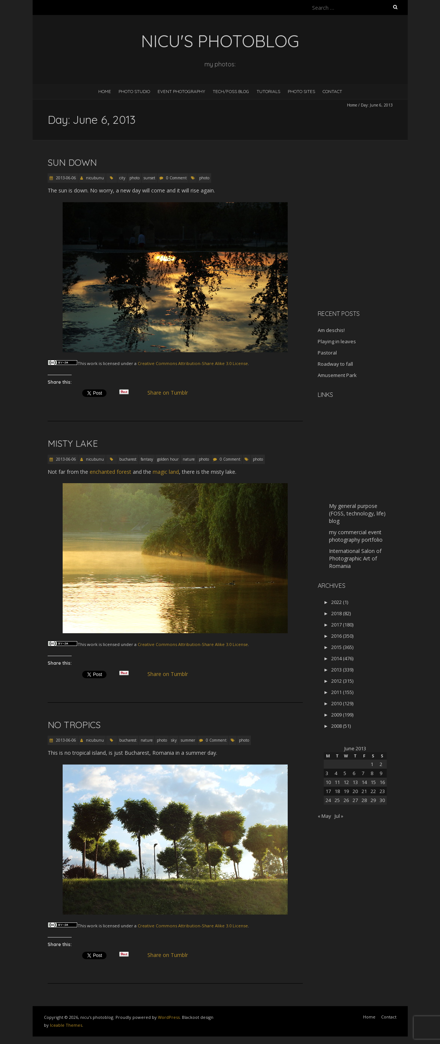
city (122, 177)
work (92, 363)
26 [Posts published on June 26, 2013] (346, 800)
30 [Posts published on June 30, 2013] (382, 800)
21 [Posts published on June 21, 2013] (364, 791)
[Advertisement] (364, 251)
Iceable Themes (66, 1025)
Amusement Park (337, 375)
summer (188, 740)
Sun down (72, 162)
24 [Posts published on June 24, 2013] (328, 800)
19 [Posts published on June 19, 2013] (346, 791)
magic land (166, 471)
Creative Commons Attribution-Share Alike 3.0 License (193, 363)
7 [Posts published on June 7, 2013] (363, 773)
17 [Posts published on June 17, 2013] (328, 791)
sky (174, 740)
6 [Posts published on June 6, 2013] (354, 773)
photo (134, 177)
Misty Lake (73, 443)
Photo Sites (301, 91)
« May (324, 816)
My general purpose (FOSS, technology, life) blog (357, 513)
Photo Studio (134, 91)
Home (104, 91)
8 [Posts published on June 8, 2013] (372, 773)
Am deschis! (331, 330)
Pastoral (327, 352)
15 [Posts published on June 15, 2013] (373, 782)
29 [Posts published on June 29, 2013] (373, 800)
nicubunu (95, 177)
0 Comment (176, 177)
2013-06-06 (65, 177)
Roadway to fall (335, 364)
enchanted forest (110, 471)
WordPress (169, 1017)
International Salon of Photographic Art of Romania (355, 558)
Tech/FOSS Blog (231, 91)
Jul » (339, 816)
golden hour (168, 459)
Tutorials (268, 91)
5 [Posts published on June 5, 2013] (345, 773)
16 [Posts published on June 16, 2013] (382, 782)
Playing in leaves (337, 341)
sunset (149, 177)
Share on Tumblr (170, 392)
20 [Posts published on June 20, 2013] (355, 791)
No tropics (74, 724)
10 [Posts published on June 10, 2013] (328, 782)
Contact (332, 91)
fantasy (147, 459)
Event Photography (181, 91)
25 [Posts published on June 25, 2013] (337, 800)
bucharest (128, 459)
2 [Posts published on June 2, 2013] (381, 764)
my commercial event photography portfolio (356, 536)
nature (189, 459)
